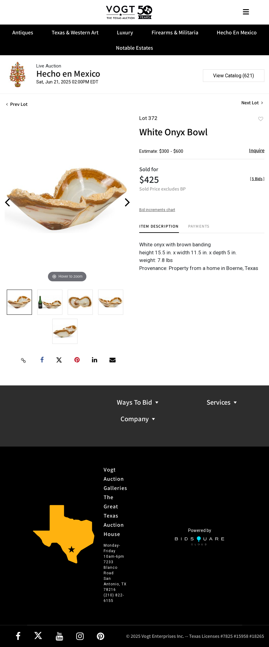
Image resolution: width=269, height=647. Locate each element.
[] (257, 178)
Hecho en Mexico (68, 73)
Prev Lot (17, 104)
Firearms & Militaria (175, 32)
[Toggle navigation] (246, 12)
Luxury (125, 32)
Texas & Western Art (75, 32)
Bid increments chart (157, 210)
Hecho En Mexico (237, 32)
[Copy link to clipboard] (23, 360)
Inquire (256, 150)
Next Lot (252, 102)
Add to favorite (260, 118)
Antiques (22, 32)
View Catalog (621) (233, 76)
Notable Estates (134, 47)
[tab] (159, 228)
